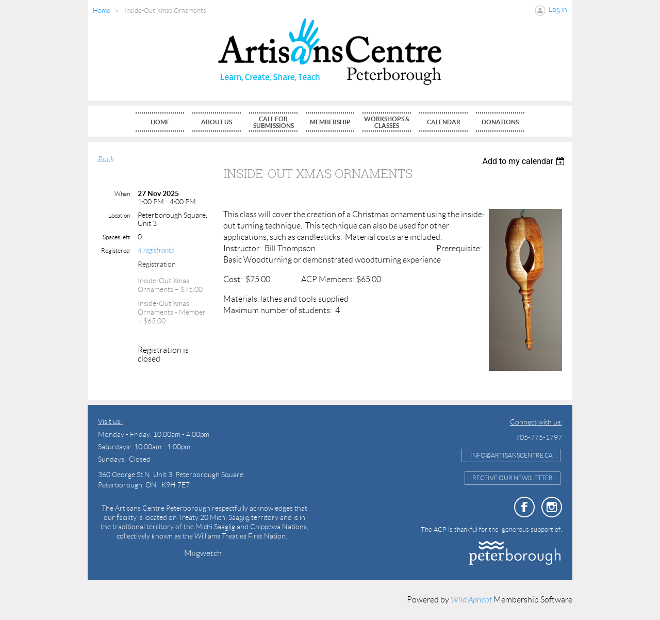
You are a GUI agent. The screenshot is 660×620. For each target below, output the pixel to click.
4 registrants (156, 250)
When (122, 193)
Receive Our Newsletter (512, 478)
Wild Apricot (471, 600)
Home (101, 10)
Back (106, 159)
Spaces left (116, 237)
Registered (115, 250)
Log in (558, 9)
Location (119, 215)
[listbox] (524, 161)
